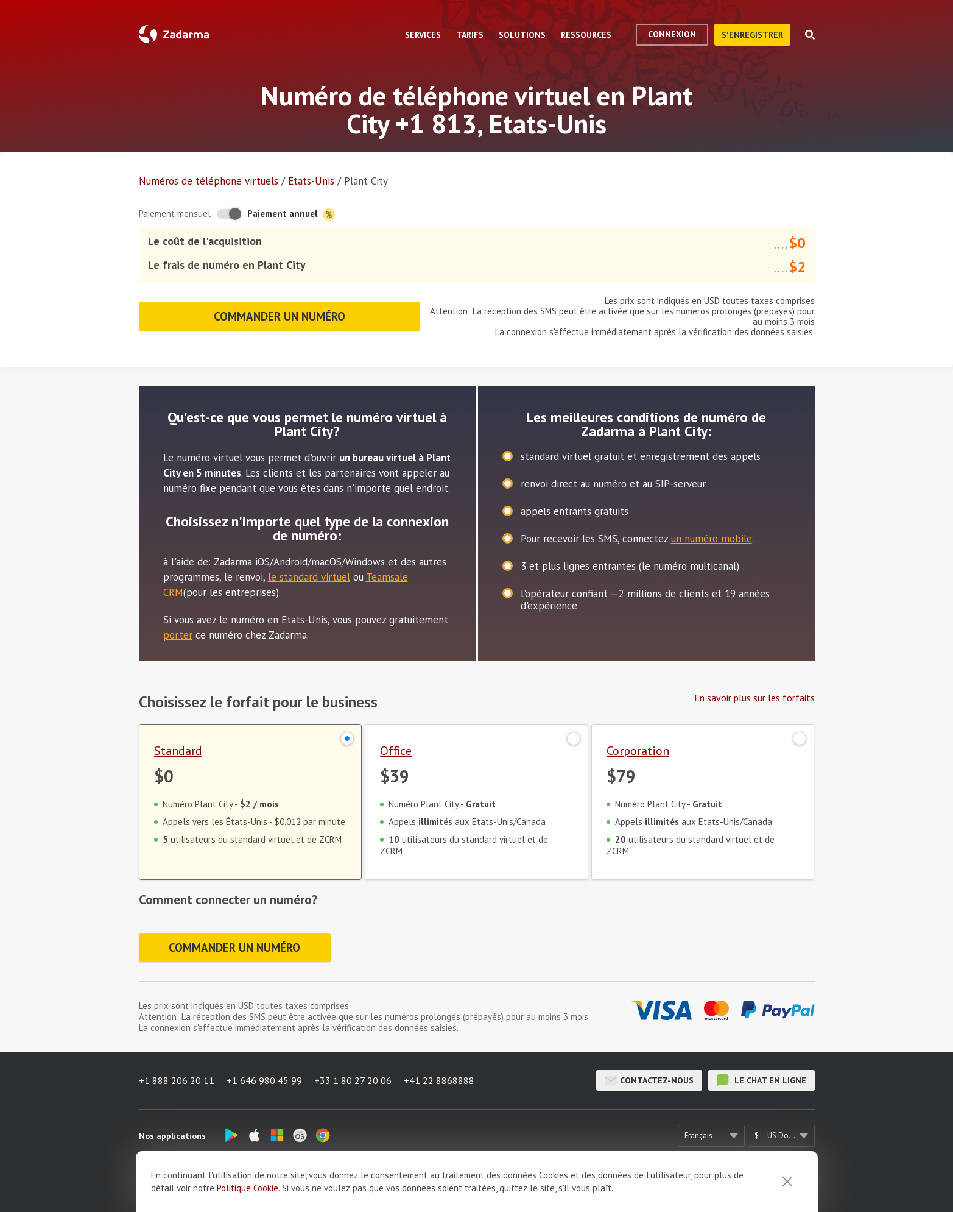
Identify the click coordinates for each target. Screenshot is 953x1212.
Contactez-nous (649, 1080)
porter (177, 635)
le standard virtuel (309, 577)
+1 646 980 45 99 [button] (264, 1080)
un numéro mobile (711, 538)
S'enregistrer (752, 34)
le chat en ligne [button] (761, 1080)
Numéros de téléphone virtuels (208, 181)
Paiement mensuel (175, 213)
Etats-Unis (311, 181)
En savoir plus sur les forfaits (754, 698)
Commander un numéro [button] (279, 316)
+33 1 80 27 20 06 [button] (353, 1080)
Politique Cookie (247, 1188)
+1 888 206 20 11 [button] (176, 1080)
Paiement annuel (291, 214)
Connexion (672, 34)
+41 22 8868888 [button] (439, 1080)
